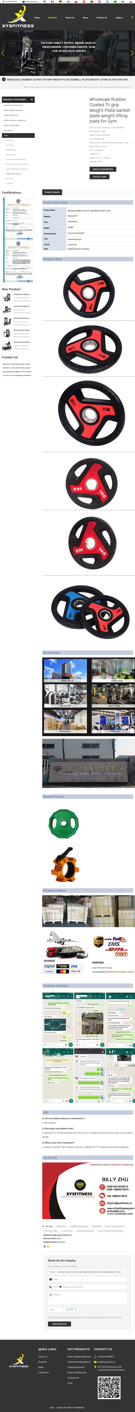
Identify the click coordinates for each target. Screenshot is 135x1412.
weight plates (61, 1226)
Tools (44, 87)
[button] (65, 72)
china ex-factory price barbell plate (110, 1231)
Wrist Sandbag (10, 154)
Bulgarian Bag (10, 150)
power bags (9, 178)
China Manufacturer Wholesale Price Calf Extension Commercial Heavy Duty (22, 318)
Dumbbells (8, 140)
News (85, 18)
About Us (69, 18)
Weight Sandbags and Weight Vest (16, 169)
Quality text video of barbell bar (70, 1407)
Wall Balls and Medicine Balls (15, 159)
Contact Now (99, 177)
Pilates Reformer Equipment (15, 120)
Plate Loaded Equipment (13, 110)
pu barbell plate (67, 1231)
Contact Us (102, 18)
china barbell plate (50, 1231)
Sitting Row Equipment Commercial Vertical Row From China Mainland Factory (22, 294)
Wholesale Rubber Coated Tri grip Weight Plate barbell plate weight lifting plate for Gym (89, 1272)
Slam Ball (8, 145)
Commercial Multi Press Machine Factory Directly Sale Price (22, 306)
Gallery (119, 18)
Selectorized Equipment (13, 105)
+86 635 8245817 (10, 2)
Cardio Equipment (11, 115)
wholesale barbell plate (85, 1231)
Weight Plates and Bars (56, 87)
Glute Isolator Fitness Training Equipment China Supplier (22, 330)
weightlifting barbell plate (79, 1226)
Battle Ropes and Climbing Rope (16, 164)
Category (36, 87)
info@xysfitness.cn (31, 2)
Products (52, 18)
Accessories (8, 130)
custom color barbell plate (114, 1226)
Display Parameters (103, 169)
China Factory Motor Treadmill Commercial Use (22, 342)
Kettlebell (8, 183)
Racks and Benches (12, 125)
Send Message (59, 1324)
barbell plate (96, 1226)
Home (37, 18)
